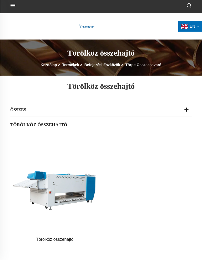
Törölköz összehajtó (54, 239)
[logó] (86, 26)
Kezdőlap (49, 65)
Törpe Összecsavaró (143, 65)
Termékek (70, 65)
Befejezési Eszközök (102, 65)
